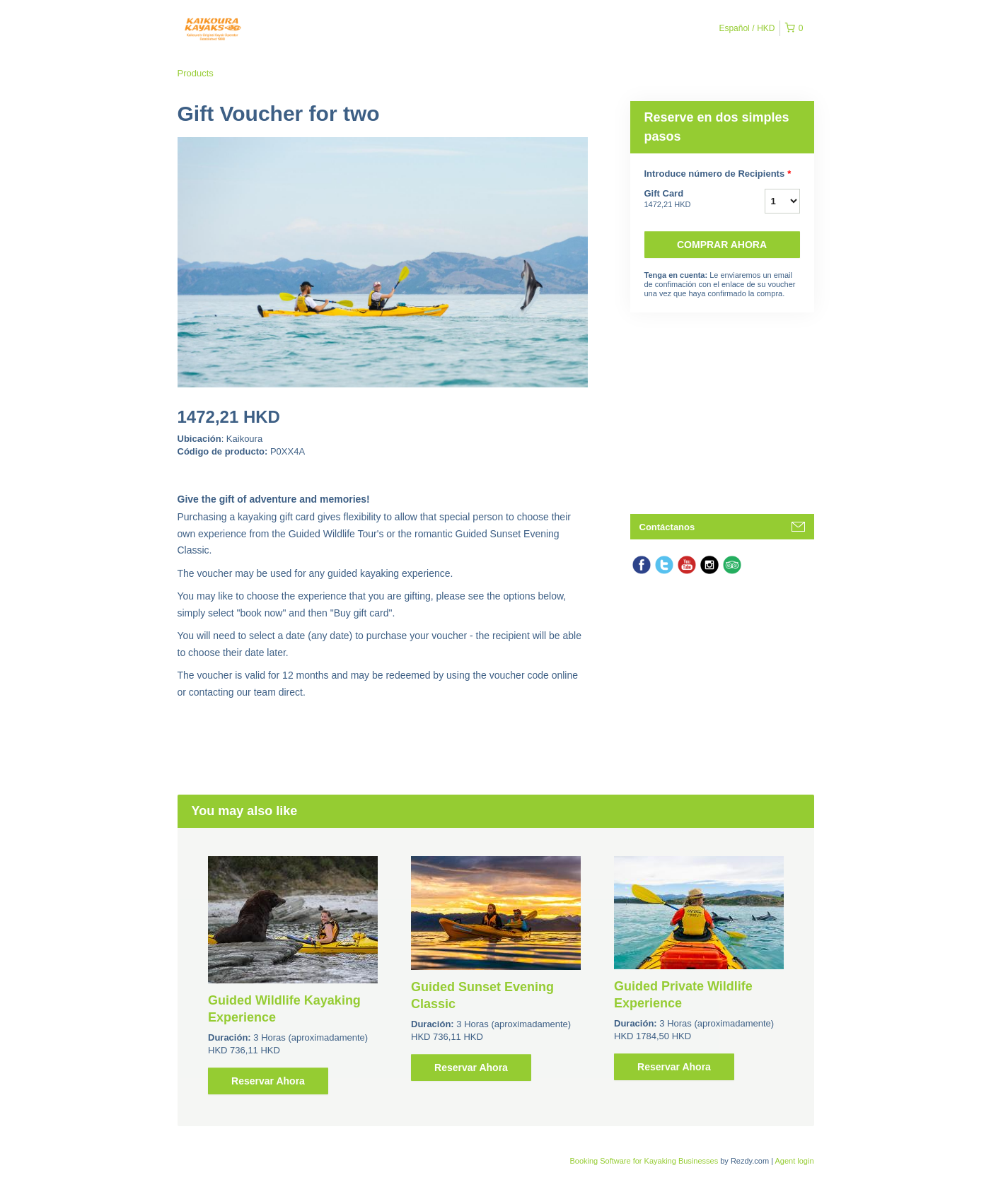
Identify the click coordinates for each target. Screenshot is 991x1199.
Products (196, 73)
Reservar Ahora (268, 1081)
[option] (293, 975)
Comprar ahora (722, 244)
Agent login (794, 1161)
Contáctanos (667, 527)
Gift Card (686, 199)
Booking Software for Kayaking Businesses (644, 1161)
